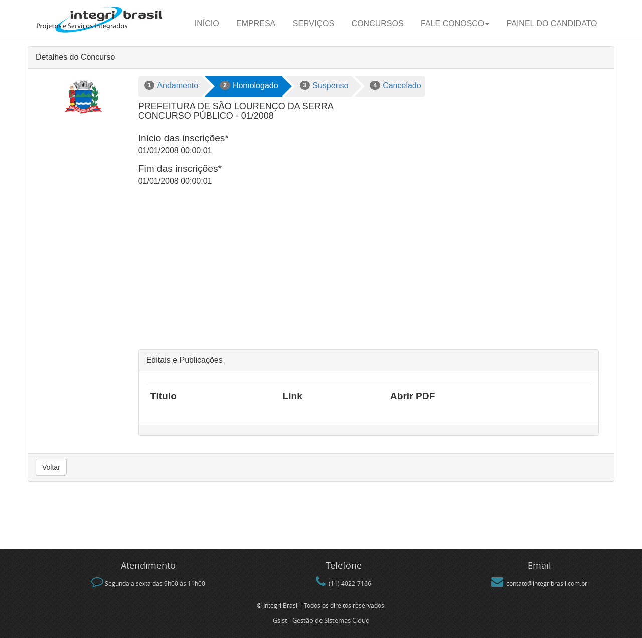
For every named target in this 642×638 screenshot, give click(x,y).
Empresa (255, 23)
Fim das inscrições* (180, 168)
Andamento (171, 85)
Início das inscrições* (183, 138)
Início (207, 23)
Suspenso (324, 85)
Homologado (249, 85)
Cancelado (395, 85)
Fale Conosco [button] (455, 23)
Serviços (313, 23)
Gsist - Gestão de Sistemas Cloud (321, 620)
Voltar (51, 467)
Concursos (378, 23)
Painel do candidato (552, 23)
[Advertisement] (368, 274)
